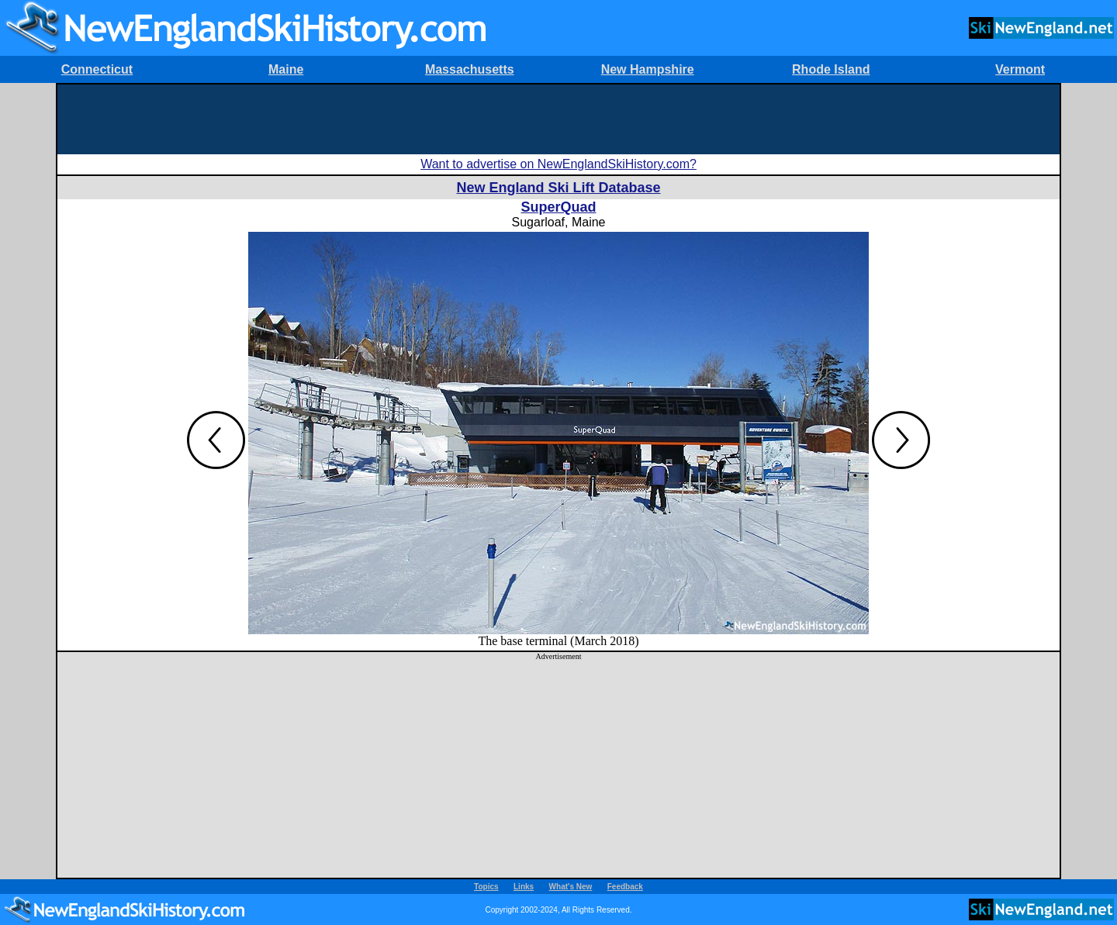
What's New (571, 886)
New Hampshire (647, 69)
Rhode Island (831, 69)
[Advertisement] (558, 119)
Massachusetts (469, 69)
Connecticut (97, 69)
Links (524, 886)
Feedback (625, 886)
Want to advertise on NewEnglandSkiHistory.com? (558, 164)
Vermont (1020, 69)
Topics (486, 886)
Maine (285, 69)
